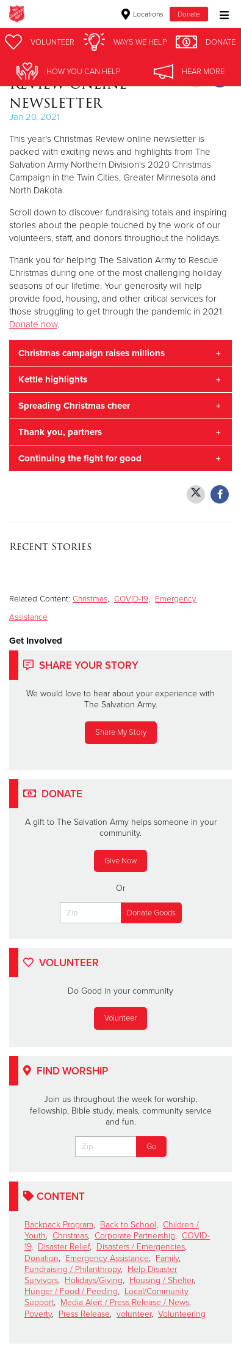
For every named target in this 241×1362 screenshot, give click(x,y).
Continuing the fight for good (80, 458)
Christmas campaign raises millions (91, 353)
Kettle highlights (52, 379)
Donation (41, 1258)
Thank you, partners (60, 431)
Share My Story (120, 732)
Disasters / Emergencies (140, 1246)
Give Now (120, 861)
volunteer (134, 1314)
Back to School (128, 1224)
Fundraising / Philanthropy (72, 1269)
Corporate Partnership (135, 1235)
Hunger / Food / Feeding (71, 1291)
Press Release (84, 1314)
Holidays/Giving (94, 1280)
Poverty (38, 1314)
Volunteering (182, 1314)
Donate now (33, 324)
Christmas (90, 599)
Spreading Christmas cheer (74, 405)
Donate (189, 14)
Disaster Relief (64, 1246)
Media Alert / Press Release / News (124, 1302)
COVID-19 (131, 599)
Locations (142, 14)
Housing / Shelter (161, 1280)
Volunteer (120, 1018)
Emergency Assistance (107, 1258)
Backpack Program (58, 1224)
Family (167, 1258)
